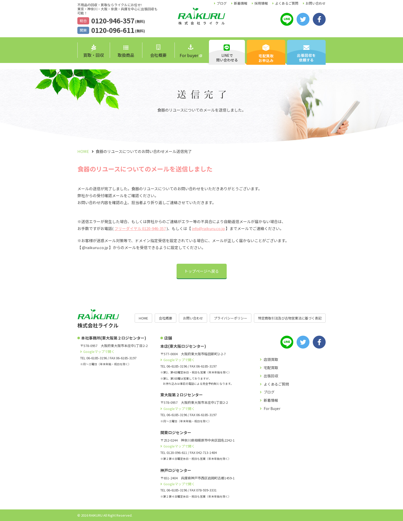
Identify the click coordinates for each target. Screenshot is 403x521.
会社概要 (158, 51)
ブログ (222, 3)
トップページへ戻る (201, 271)
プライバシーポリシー (230, 318)
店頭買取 (271, 359)
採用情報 (261, 3)
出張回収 (271, 375)
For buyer (189, 51)
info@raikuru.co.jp (208, 228)
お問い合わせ (316, 3)
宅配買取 (271, 367)
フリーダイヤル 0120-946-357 (140, 228)
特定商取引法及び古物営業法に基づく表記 (290, 318)
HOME (143, 318)
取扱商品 (126, 51)
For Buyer (272, 408)
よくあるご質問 (286, 3)
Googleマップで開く (99, 351)
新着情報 (240, 3)
